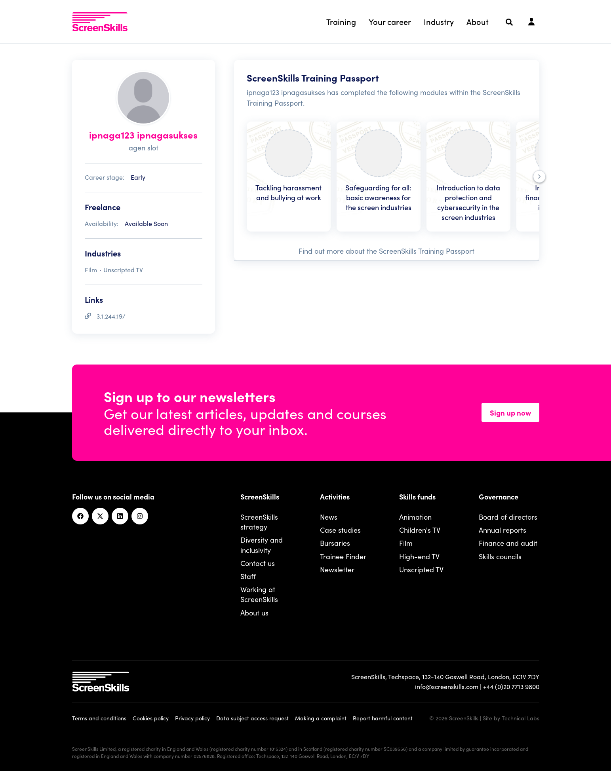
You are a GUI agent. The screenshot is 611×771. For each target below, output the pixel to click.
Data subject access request (252, 718)
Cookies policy (151, 718)
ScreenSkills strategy (259, 522)
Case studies (340, 530)
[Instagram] (139, 516)
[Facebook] (80, 516)
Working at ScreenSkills (259, 594)
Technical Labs (520, 718)
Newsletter (337, 569)
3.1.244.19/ (111, 315)
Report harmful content (383, 718)
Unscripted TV (421, 569)
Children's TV (419, 530)
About (477, 21)
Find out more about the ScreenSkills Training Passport (386, 251)
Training (341, 21)
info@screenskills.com (446, 686)
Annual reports (502, 530)
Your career (390, 21)
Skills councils (500, 556)
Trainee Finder (343, 556)
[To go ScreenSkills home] (100, 21)
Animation (415, 517)
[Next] (539, 176)
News (328, 517)
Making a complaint (320, 718)
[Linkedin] (120, 516)
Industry (439, 21)
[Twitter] (100, 516)
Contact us (257, 563)
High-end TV (419, 556)
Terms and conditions (99, 718)
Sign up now (510, 412)
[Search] (509, 22)
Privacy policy (192, 718)
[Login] (531, 22)
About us (254, 612)
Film (406, 543)
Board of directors (508, 517)
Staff (248, 576)
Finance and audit (508, 543)
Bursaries (335, 543)
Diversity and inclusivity (261, 545)
